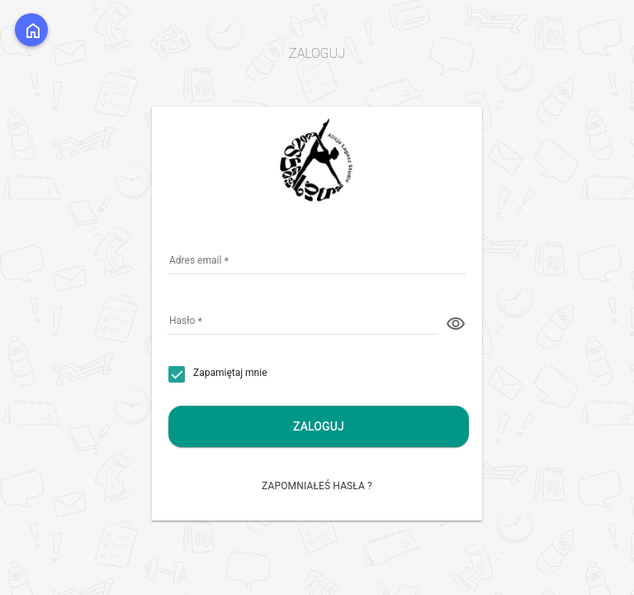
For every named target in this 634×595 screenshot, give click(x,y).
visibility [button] (456, 324)
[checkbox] (217, 374)
